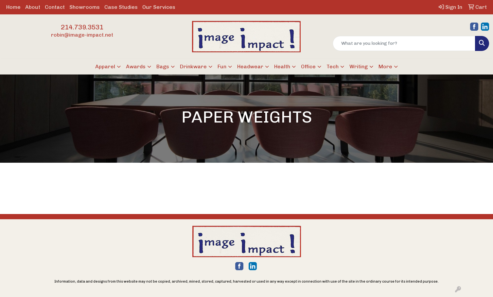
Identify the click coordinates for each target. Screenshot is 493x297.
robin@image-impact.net (82, 35)
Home (13, 7)
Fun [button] (222, 66)
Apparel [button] (105, 66)
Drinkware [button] (193, 66)
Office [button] (308, 66)
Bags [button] (162, 66)
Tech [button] (332, 66)
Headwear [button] (250, 66)
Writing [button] (358, 66)
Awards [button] (136, 66)
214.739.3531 (82, 27)
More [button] (385, 66)
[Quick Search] (404, 43)
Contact (55, 7)
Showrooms (84, 7)
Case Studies (121, 7)
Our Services (158, 7)
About (32, 7)
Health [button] (282, 66)
